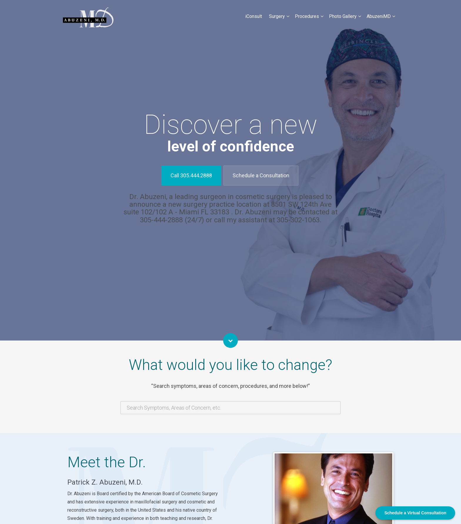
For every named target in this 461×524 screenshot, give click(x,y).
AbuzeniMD (379, 16)
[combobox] (230, 407)
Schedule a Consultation (261, 175)
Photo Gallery (343, 16)
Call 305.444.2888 (191, 175)
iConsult (253, 16)
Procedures (307, 16)
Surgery (277, 16)
